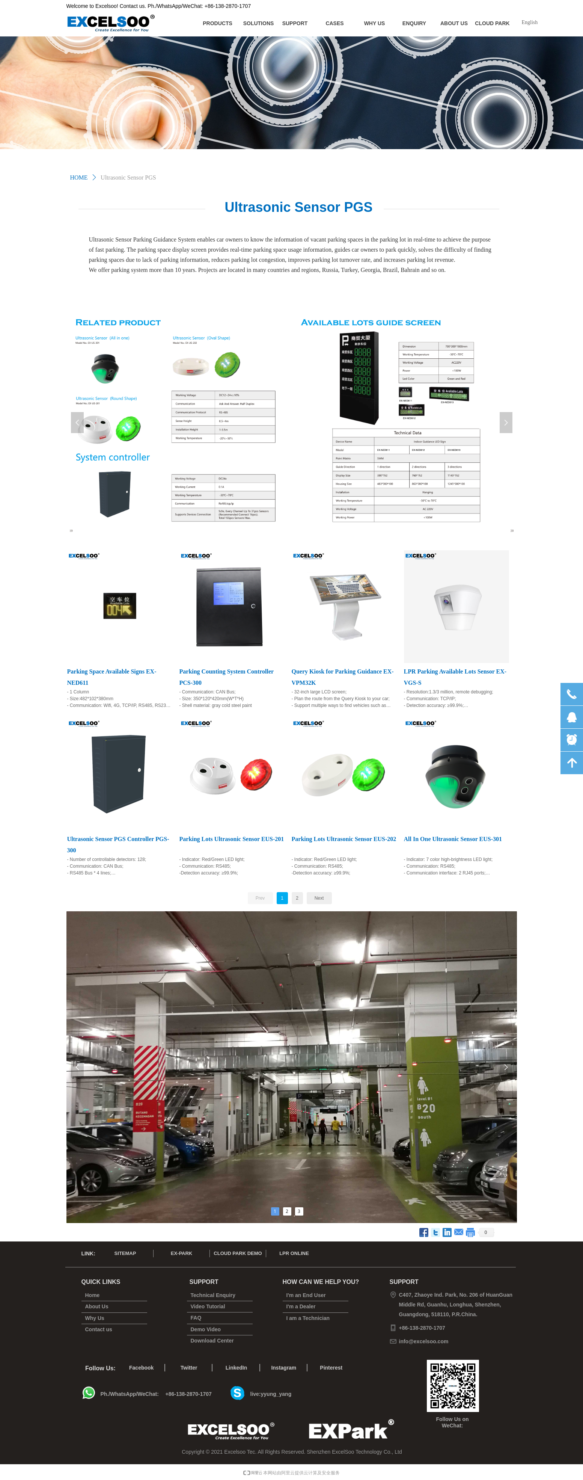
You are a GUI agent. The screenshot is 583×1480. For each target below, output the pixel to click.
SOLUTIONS (258, 23)
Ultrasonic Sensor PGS (128, 177)
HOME (79, 177)
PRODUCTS (217, 23)
